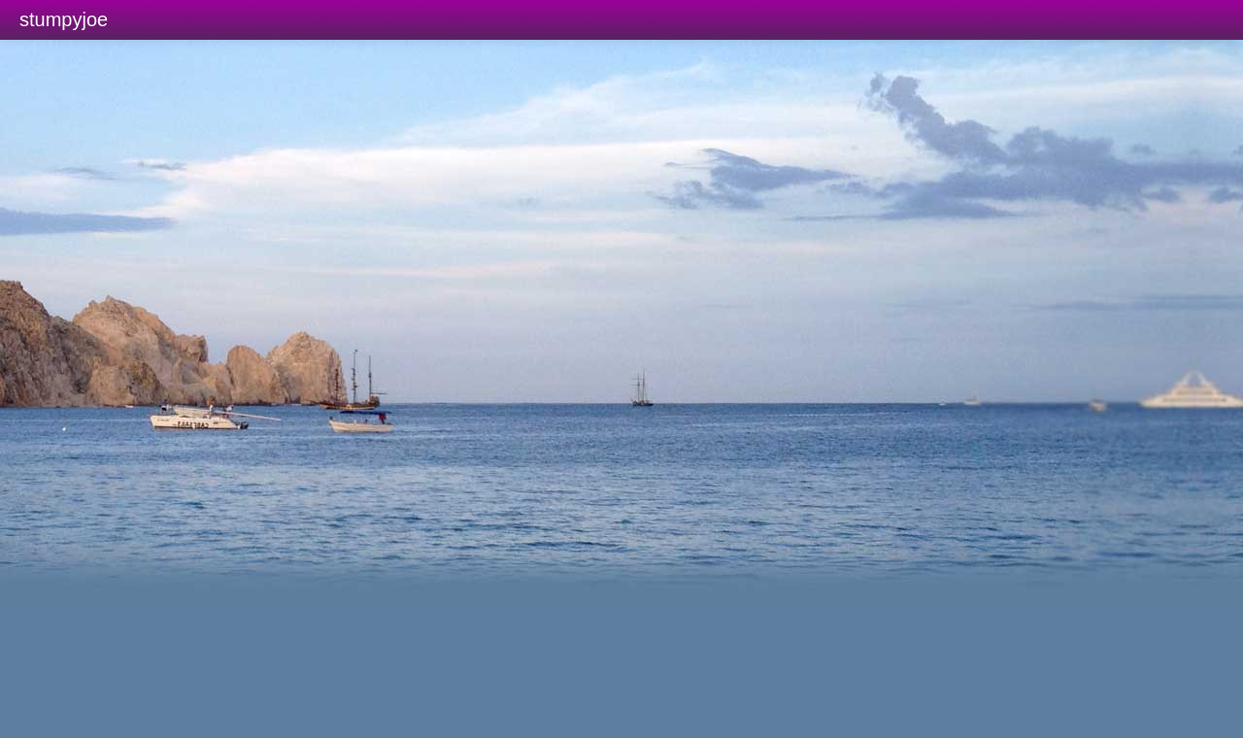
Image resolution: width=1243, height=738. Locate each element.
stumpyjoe (63, 19)
